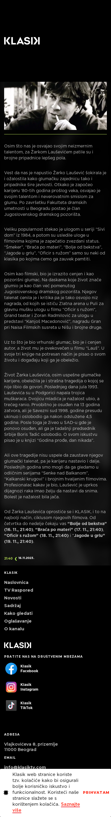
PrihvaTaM (96, 793)
